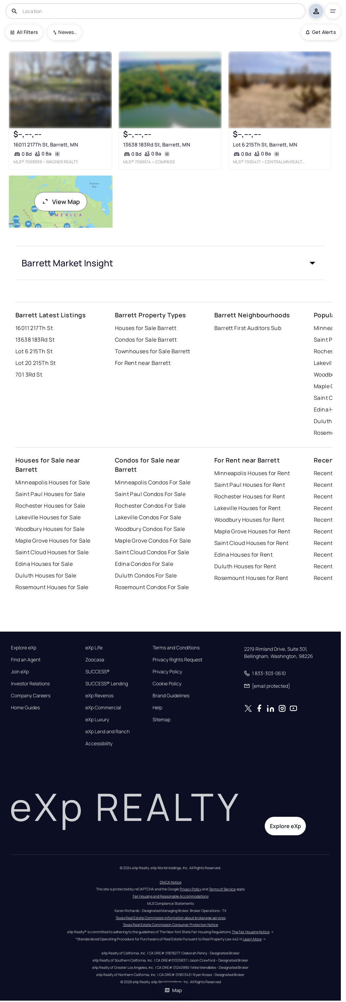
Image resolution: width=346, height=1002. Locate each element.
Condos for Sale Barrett (146, 339)
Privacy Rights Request (177, 659)
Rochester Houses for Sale (50, 505)
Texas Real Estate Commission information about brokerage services (171, 917)
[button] (170, 263)
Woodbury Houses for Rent (249, 519)
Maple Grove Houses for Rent (252, 531)
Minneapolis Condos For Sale (153, 482)
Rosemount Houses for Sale (51, 587)
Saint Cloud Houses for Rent (251, 543)
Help (157, 707)
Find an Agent (25, 659)
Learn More (252, 939)
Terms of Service (222, 889)
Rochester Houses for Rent (249, 496)
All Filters (24, 32)
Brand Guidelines (171, 695)
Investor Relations (30, 683)
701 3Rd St (28, 374)
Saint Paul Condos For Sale (150, 494)
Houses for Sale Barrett (145, 328)
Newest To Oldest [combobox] (67, 32)
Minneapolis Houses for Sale (52, 482)
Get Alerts (321, 32)
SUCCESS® (97, 671)
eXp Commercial (103, 707)
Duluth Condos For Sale (146, 575)
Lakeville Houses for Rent (247, 508)
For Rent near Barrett (142, 363)
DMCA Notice (170, 882)
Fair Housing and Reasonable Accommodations (170, 896)
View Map (60, 202)
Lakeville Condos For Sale (148, 517)
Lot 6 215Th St (33, 351)
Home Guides (25, 707)
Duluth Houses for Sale (45, 575)
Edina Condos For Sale (144, 564)
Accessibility (98, 743)
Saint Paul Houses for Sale (50, 494)
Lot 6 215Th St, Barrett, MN (265, 144)
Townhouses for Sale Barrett (152, 351)
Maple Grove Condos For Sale (153, 540)
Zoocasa (94, 659)
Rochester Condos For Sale (150, 505)
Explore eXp (23, 647)
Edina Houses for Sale (44, 564)
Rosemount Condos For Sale (152, 587)
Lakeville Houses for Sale (48, 517)
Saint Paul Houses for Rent (249, 485)
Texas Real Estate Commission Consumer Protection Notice (170, 924)
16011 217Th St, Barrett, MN (45, 144)
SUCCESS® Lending (106, 683)
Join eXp (20, 671)
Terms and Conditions (176, 647)
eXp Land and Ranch (107, 731)
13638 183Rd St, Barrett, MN (156, 144)
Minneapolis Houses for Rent (252, 473)
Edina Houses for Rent (243, 554)
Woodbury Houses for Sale (50, 529)
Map (173, 990)
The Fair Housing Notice (251, 931)
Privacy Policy (167, 671)
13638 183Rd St (35, 339)
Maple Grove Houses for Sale (53, 540)
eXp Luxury (97, 719)
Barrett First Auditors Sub (247, 328)
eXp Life (94, 647)
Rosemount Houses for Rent (251, 578)
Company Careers (30, 695)
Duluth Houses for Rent (245, 566)
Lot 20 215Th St (35, 363)
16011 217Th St (34, 328)
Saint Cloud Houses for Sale (52, 552)
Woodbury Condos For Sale (150, 529)
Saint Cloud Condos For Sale (152, 552)
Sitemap (161, 719)
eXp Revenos (99, 695)
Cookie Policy (167, 683)
